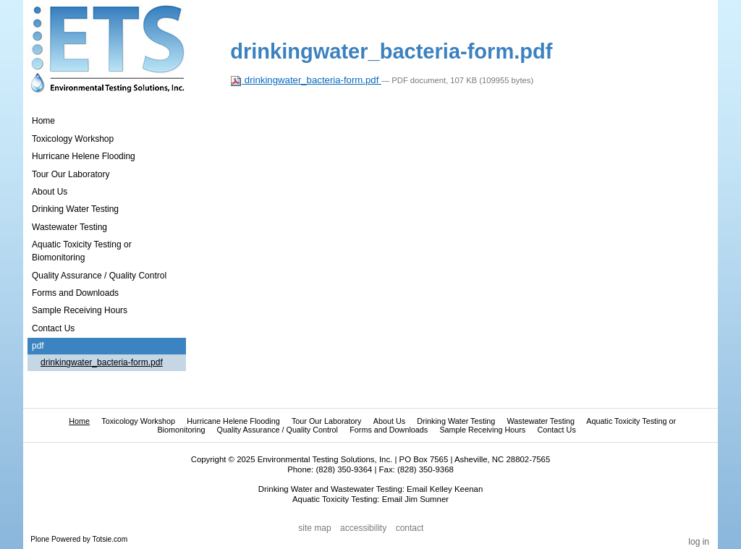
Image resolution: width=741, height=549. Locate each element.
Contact (410, 528)
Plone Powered (55, 539)
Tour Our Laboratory (327, 421)
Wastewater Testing (541, 421)
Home (43, 121)
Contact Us (556, 429)
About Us (389, 421)
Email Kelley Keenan (445, 489)
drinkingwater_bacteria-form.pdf (305, 80)
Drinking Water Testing (456, 421)
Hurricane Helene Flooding (233, 421)
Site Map (314, 528)
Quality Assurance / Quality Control (277, 429)
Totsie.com (110, 539)
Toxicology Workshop (138, 421)
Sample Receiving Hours (482, 429)
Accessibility (363, 528)
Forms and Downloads (389, 429)
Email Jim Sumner (415, 499)
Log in (698, 542)
